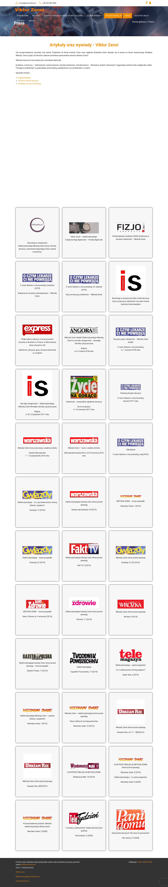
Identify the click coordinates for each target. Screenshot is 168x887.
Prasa (127, 16)
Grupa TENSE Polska (144, 862)
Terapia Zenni (22, 16)
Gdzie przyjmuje (142, 16)
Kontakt (20, 21)
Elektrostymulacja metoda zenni (28, 876)
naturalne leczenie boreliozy (29, 84)
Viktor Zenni (20, 872)
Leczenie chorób (94, 16)
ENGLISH (32, 21)
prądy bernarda (24, 78)
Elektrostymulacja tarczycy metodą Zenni (63, 16)
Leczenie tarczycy (22, 881)
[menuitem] (22, 15)
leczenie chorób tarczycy (28, 81)
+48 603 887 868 (49, 3)
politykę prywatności (28, 864)
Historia (36, 16)
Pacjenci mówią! (112, 16)
